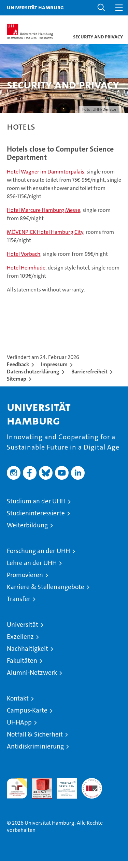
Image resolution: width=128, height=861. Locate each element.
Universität (22, 624)
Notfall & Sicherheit (35, 734)
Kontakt (18, 698)
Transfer (18, 599)
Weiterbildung (27, 525)
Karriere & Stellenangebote (45, 587)
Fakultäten (22, 660)
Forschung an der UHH (38, 551)
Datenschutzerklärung (33, 371)
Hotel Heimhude (26, 267)
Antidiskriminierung (35, 746)
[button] (101, 7)
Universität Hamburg (35, 7)
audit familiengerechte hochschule (17, 788)
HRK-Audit (63, 785)
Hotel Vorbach (23, 254)
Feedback (18, 364)
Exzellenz (20, 636)
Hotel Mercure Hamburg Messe (43, 210)
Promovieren (25, 575)
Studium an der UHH (36, 501)
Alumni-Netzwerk (32, 672)
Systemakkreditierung (92, 781)
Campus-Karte (27, 710)
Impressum (54, 364)
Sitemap (16, 378)
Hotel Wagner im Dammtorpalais (45, 171)
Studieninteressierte (36, 513)
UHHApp (19, 722)
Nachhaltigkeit (27, 648)
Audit (38, 781)
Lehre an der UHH (32, 563)
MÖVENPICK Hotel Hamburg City (45, 232)
